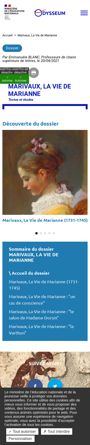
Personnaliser (20, 439)
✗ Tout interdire (56, 431)
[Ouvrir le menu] (84, 13)
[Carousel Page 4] (49, 233)
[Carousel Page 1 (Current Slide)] (36, 233)
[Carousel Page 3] (45, 233)
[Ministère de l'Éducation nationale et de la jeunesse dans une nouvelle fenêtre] (15, 12)
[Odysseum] (49, 13)
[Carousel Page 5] (54, 233)
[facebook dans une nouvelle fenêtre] (35, 386)
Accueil (7, 35)
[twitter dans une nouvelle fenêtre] (55, 386)
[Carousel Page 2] (41, 233)
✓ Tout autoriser (22, 431)
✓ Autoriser (21, 79)
